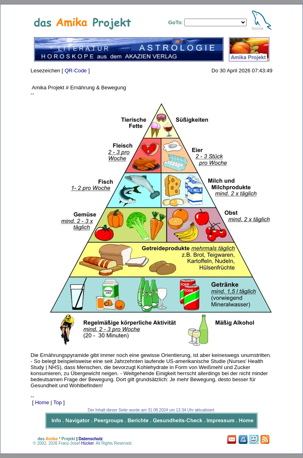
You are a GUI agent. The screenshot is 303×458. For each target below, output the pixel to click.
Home (42, 402)
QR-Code (75, 71)
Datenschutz (90, 439)
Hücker (87, 443)
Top (57, 402)
